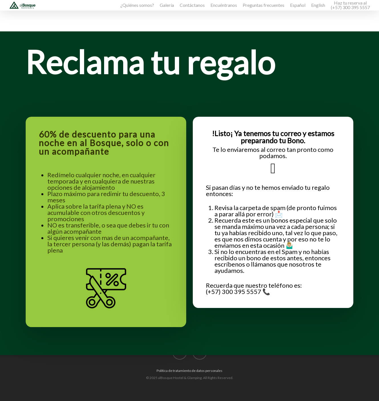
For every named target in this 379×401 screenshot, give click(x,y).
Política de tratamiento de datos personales (189, 370)
